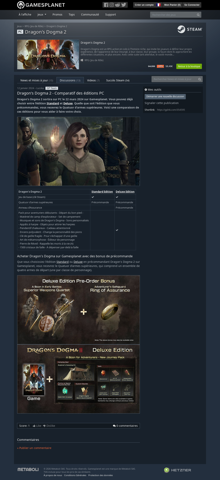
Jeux (19, 26)
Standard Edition (102, 191)
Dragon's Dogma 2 (56, 26)
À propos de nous (53, 475)
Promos (57, 14)
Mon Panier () (172, 5)
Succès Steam (117, 80)
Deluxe (68, 103)
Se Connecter (192, 5)
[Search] (198, 15)
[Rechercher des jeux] (172, 15)
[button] (158, 4)
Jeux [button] (41, 14)
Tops (72, 14)
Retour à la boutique (189, 66)
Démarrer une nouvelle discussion (165, 96)
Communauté (90, 14)
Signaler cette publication (162, 103)
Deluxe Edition (125, 191)
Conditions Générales (75, 475)
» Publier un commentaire (34, 448)
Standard (53, 103)
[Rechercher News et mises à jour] (174, 79)
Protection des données (100, 475)
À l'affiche (25, 14)
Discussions (70, 80)
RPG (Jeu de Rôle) (34, 26)
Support (110, 14)
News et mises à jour (36, 80)
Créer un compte (144, 5)
